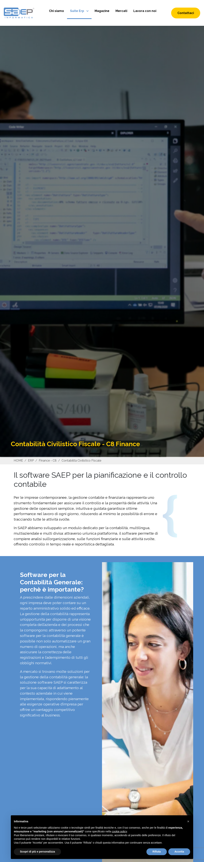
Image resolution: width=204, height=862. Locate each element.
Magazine (102, 11)
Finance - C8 (48, 460)
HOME (18, 460)
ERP (31, 460)
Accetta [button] (179, 851)
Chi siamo (56, 11)
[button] (188, 821)
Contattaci (185, 13)
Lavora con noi (144, 11)
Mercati (121, 11)
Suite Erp (77, 11)
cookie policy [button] (119, 831)
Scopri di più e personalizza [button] (37, 851)
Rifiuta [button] (157, 851)
